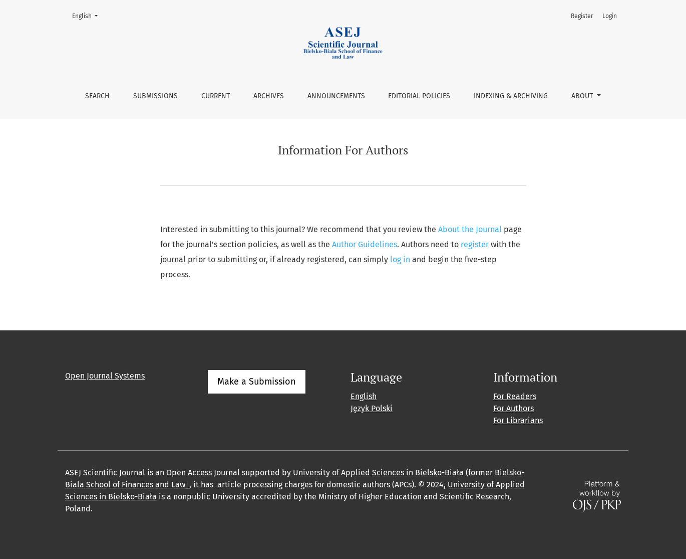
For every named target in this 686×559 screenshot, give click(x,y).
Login (609, 16)
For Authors (513, 408)
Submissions (155, 96)
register (475, 244)
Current (215, 96)
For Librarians (518, 420)
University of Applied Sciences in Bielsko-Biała (378, 472)
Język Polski (372, 408)
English (88, 15)
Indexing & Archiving (511, 96)
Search (97, 96)
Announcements (336, 96)
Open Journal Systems (105, 376)
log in (400, 259)
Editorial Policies (419, 96)
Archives (268, 96)
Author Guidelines (364, 244)
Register (582, 16)
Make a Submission (256, 381)
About (583, 96)
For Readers (514, 396)
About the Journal (470, 229)
